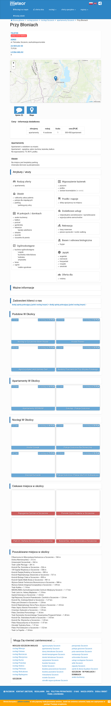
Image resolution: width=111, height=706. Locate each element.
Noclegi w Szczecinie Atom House (33, 342)
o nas (76, 692)
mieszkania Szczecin (50, 675)
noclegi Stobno (18, 666)
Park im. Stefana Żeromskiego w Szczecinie (33, 541)
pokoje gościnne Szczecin (82, 649)
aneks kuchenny (78, 677)
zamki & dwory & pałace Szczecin (85, 669)
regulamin (39, 692)
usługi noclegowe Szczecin (82, 660)
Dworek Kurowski (33, 475)
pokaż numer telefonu (18, 36)
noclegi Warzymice (20, 657)
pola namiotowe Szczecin (82, 651)
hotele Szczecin (48, 666)
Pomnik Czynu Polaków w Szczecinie (77, 513)
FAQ (47, 692)
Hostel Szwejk (33, 447)
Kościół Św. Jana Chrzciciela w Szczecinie (78, 541)
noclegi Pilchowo (19, 669)
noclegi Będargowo (20, 675)
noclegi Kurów (18, 660)
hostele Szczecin (48, 663)
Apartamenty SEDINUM (33, 408)
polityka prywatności (61, 692)
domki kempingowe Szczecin (53, 654)
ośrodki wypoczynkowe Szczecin (55, 680)
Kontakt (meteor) (24, 692)
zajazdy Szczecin (78, 666)
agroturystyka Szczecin (51, 646)
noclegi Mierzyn (19, 648)
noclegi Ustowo (19, 651)
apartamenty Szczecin (51, 649)
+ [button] (13, 63)
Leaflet (91, 101)
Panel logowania (55, 694)
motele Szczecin (48, 678)
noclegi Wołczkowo (20, 672)
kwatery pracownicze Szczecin (54, 669)
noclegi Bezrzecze (20, 654)
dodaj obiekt (101, 692)
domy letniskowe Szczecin (52, 651)
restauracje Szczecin (80, 654)
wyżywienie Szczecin (50, 660)
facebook (9, 692)
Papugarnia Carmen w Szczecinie (33, 513)
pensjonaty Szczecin (80, 646)
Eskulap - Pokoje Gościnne (78, 408)
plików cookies (23, 702)
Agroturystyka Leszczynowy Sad (33, 369)
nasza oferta (87, 692)
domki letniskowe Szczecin (52, 657)
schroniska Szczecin (80, 657)
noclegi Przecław (19, 663)
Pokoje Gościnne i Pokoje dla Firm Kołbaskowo (78, 475)
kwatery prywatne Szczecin (52, 672)
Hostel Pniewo (77, 342)
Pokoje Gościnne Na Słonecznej (78, 447)
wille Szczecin (77, 663)
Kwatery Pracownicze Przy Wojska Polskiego (78, 369)
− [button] (13, 67)
